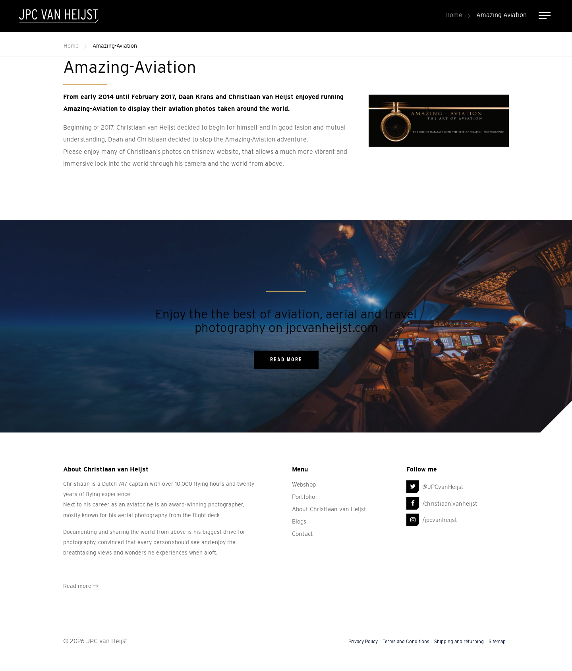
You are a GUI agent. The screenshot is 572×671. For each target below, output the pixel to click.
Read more (81, 586)
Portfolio (303, 496)
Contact (302, 533)
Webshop (304, 484)
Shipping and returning (459, 641)
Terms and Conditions (406, 641)
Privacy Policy (363, 641)
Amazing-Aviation (501, 14)
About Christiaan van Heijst (329, 509)
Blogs (299, 521)
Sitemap (497, 641)
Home (453, 14)
